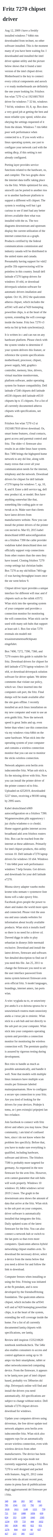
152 (24, 1505)
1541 (15, 1505)
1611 (16, 1509)
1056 (33, 1513)
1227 (31, 1533)
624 (6, 1517)
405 (24, 1525)
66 (32, 1529)
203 (23, 1501)
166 (14, 1501)
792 (32, 1505)
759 (43, 1509)
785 (6, 1505)
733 (24, 1521)
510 (14, 1513)
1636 (15, 1525)
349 (6, 1501)
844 (16, 1529)
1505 (42, 1517)
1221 (35, 1509)
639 (41, 1513)
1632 (41, 1521)
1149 (25, 1509)
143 (40, 1505)
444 (32, 1521)
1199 (23, 1517)
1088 (23, 1513)
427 (6, 1533)
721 (6, 1513)
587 (31, 1501)
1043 (32, 1517)
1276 (7, 1529)
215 (14, 1533)
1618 (7, 1509)
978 (16, 1521)
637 (39, 1529)
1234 (7, 1521)
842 (39, 1501)
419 (24, 1529)
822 (32, 1525)
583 (6, 1525)
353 (14, 1517)
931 (40, 1525)
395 (23, 1533)
